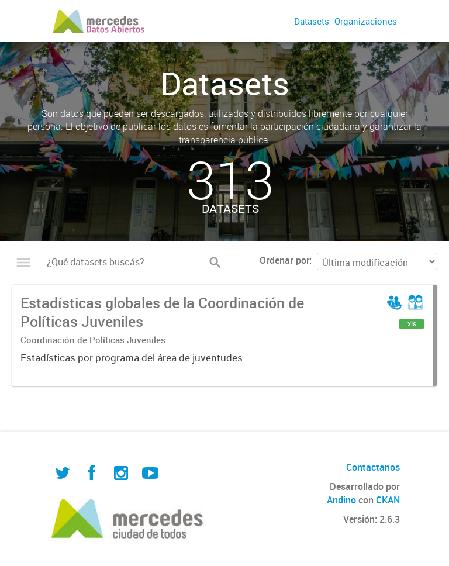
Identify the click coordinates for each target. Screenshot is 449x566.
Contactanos (373, 467)
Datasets (311, 21)
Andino (341, 499)
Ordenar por (284, 260)
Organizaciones (365, 21)
